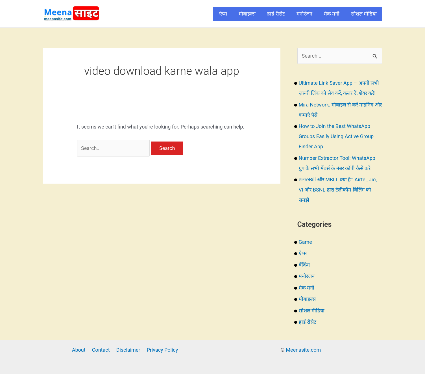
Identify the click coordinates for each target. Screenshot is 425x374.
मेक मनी (331, 14)
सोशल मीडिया (364, 14)
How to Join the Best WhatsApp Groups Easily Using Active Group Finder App (336, 136)
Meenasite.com (303, 350)
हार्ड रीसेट (276, 14)
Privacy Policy (162, 350)
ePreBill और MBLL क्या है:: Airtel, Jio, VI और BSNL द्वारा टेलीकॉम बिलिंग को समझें (338, 190)
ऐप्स (223, 14)
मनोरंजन (304, 14)
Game (305, 242)
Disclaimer (128, 350)
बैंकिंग (304, 265)
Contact (101, 350)
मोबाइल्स (247, 14)
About (79, 350)
